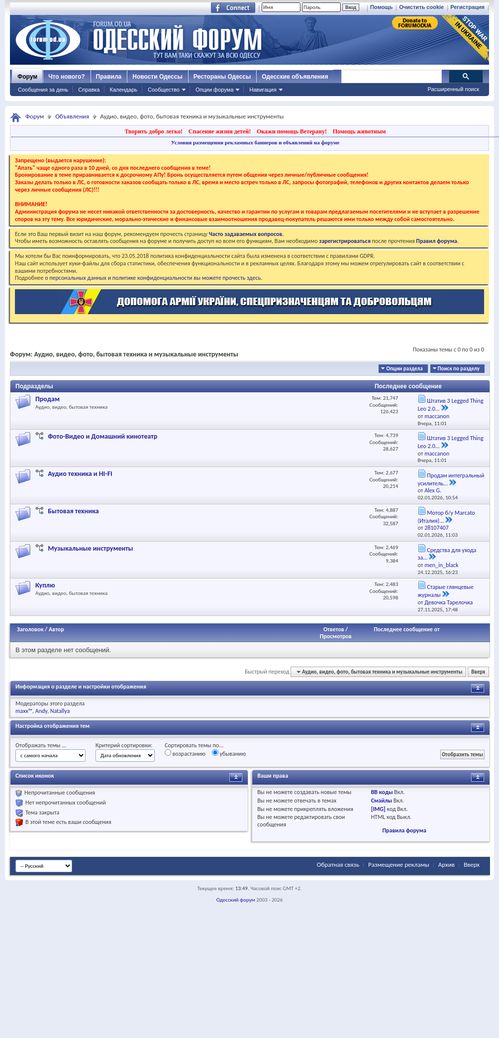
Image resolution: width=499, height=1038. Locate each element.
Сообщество (164, 90)
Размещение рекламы (398, 864)
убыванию (229, 753)
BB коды (382, 792)
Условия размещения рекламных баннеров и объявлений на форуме (255, 142)
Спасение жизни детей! (220, 131)
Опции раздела (404, 368)
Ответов (333, 629)
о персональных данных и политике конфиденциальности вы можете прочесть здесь (153, 277)
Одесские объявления (295, 76)
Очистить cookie (421, 7)
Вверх (478, 672)
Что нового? (66, 76)
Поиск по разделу (459, 368)
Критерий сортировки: (124, 745)
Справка (89, 90)
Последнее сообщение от (406, 629)
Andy (41, 710)
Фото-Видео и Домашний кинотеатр (102, 436)
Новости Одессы (157, 76)
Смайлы (381, 800)
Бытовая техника (73, 511)
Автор (56, 629)
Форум (27, 76)
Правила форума (404, 830)
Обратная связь (338, 864)
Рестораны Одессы (222, 76)
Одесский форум (235, 900)
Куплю (45, 585)
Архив (446, 864)
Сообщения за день (43, 90)
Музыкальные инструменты (90, 548)
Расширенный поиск (453, 89)
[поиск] (391, 77)
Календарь (123, 90)
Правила (109, 76)
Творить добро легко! (153, 131)
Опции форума (214, 90)
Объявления (72, 116)
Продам (47, 399)
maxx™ (23, 710)
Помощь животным (359, 131)
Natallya (60, 710)
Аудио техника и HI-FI (80, 473)
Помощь (381, 7)
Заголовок (30, 629)
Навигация (262, 90)
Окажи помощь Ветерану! (292, 131)
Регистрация (467, 7)
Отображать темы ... (40, 745)
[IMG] (378, 809)
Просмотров (336, 636)
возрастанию (185, 753)
